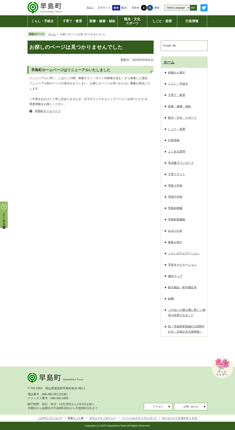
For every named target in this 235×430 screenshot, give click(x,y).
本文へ (90, 7)
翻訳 (193, 7)
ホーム (52, 34)
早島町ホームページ (48, 111)
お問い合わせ (190, 406)
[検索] (180, 45)
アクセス (158, 406)
